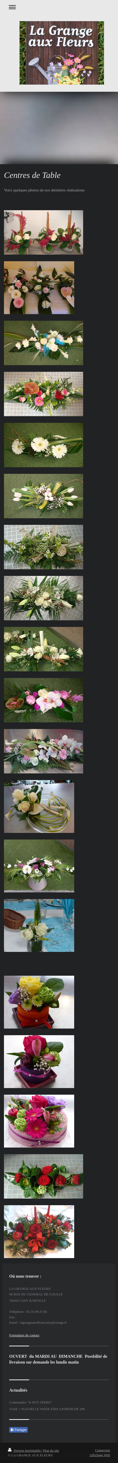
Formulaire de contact (24, 1335)
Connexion (102, 1450)
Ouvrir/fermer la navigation (59, 7)
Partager (18, 1430)
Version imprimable (24, 1450)
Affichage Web (99, 1455)
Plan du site (51, 1450)
